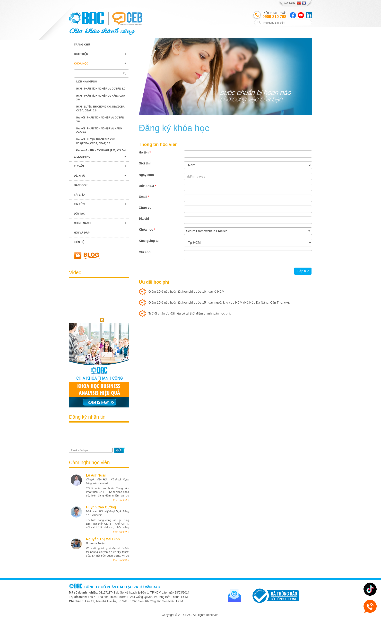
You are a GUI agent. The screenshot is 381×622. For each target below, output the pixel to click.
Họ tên (145, 152)
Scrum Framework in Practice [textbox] (206, 231)
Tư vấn (79, 166)
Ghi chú (144, 252)
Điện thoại (147, 186)
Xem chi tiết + (121, 500)
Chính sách (82, 223)
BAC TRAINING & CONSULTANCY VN (86, 18)
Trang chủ (82, 44)
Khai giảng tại (149, 241)
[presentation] (97, 436)
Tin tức (79, 204)
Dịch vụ (79, 175)
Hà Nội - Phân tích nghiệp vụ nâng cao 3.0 (99, 130)
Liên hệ (79, 242)
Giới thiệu (81, 54)
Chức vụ (145, 207)
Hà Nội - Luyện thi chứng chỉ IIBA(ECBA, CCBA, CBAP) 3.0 (95, 141)
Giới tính (145, 163)
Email (144, 196)
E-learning (82, 156)
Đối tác (79, 213)
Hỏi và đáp (82, 232)
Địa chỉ (144, 218)
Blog (99, 255)
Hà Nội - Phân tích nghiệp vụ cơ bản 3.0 (100, 119)
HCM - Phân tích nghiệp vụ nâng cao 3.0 (100, 97)
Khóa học (81, 63)
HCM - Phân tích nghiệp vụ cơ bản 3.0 (100, 88)
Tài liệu (79, 194)
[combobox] (248, 231)
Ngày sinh (146, 175)
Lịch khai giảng (86, 81)
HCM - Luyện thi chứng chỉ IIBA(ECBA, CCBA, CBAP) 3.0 (100, 108)
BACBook (81, 185)
